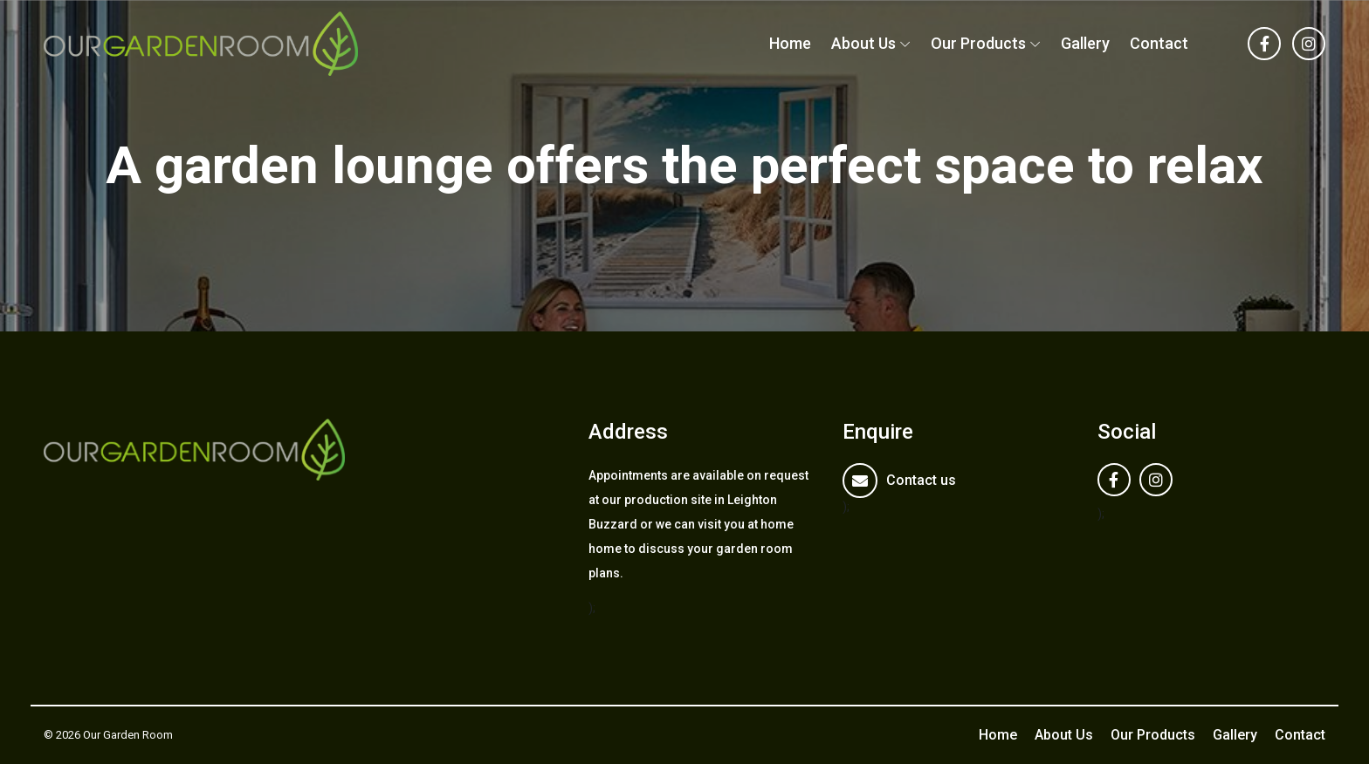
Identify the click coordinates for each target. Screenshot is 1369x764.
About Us (863, 43)
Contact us (921, 480)
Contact (1159, 43)
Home (790, 43)
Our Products (978, 43)
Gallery (1085, 43)
